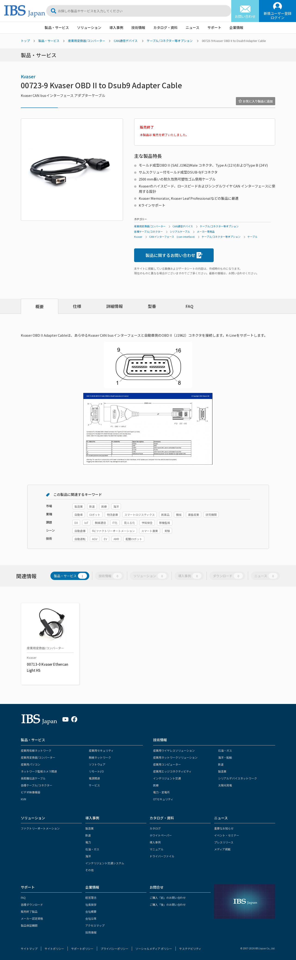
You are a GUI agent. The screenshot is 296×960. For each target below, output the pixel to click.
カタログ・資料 (165, 27)
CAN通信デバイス (126, 40)
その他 (89, 870)
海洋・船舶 (225, 757)
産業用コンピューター (167, 764)
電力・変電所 (161, 792)
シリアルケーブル (180, 231)
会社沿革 (90, 918)
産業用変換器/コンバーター (86, 40)
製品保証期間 (29, 925)
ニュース (192, 27)
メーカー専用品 (206, 231)
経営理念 (90, 898)
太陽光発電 (225, 785)
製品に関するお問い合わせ (174, 255)
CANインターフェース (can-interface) (172, 236)
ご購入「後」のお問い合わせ (168, 904)
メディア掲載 (222, 849)
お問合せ (156, 887)
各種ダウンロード (32, 904)
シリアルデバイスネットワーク (237, 778)
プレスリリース (223, 842)
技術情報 (138, 27)
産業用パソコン (30, 764)
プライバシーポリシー (114, 948)
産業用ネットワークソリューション (175, 757)
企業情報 (236, 27)
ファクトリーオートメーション (40, 828)
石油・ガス (225, 750)
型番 (152, 306)
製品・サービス (57, 27)
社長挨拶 (90, 904)
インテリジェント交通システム (104, 863)
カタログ (155, 828)
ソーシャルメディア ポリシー (154, 948)
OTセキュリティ (163, 799)
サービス (94, 785)
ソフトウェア (97, 764)
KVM (23, 799)
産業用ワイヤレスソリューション (174, 750)
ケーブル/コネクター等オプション (170, 40)
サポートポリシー (82, 948)
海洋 (88, 856)
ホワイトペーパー (161, 835)
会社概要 (90, 911)
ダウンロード (228, 576)
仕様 (77, 306)
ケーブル (252, 236)
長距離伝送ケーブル (33, 778)
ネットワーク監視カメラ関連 (39, 771)
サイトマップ (29, 948)
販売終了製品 (29, 911)
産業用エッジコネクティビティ (172, 771)
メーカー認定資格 (32, 918)
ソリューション (89, 27)
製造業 (222, 771)
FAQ (189, 306)
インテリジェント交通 (167, 778)
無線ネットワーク (100, 757)
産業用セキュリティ (101, 750)
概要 (39, 306)
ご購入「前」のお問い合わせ (168, 898)
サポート (214, 27)
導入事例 (116, 27)
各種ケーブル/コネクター (148, 231)
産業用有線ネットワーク (36, 750)
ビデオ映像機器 (30, 792)
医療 (156, 785)
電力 (88, 842)
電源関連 (94, 778)
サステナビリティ (190, 948)
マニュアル (156, 849)
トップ (25, 40)
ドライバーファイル (162, 856)
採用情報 (90, 932)
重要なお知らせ (224, 828)
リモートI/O (96, 771)
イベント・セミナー (226, 835)
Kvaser (28, 76)
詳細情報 (114, 306)
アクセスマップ (95, 925)
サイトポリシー (54, 948)
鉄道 (221, 764)
